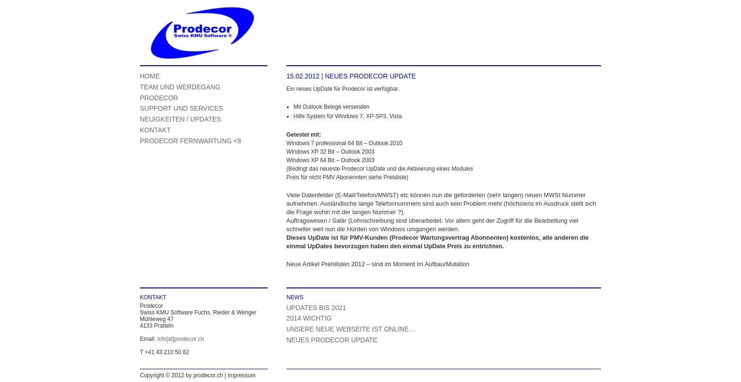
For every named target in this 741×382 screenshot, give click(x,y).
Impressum (241, 375)
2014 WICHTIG (309, 318)
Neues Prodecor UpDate (332, 340)
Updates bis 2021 (316, 308)
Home (150, 76)
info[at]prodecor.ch (180, 339)
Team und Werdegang (180, 87)
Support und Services (181, 108)
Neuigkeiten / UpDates (180, 119)
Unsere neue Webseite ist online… (350, 329)
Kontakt (155, 130)
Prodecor (159, 98)
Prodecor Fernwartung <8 (190, 141)
